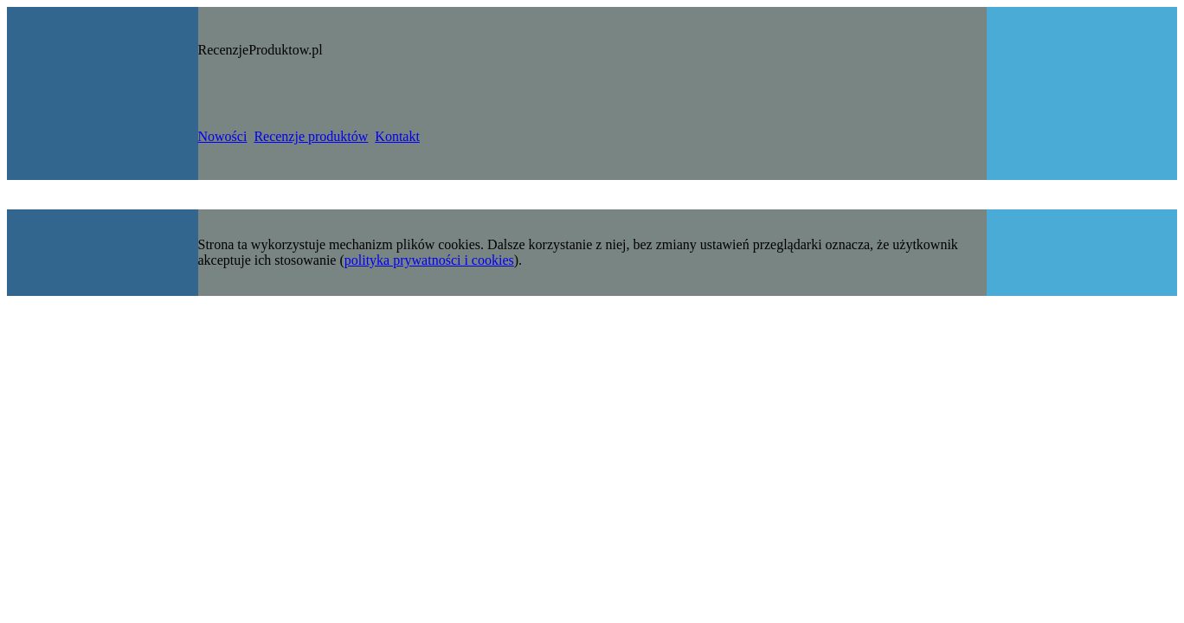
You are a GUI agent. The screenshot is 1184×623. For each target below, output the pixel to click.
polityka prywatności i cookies (429, 260)
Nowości (223, 136)
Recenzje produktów (311, 136)
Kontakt (397, 136)
